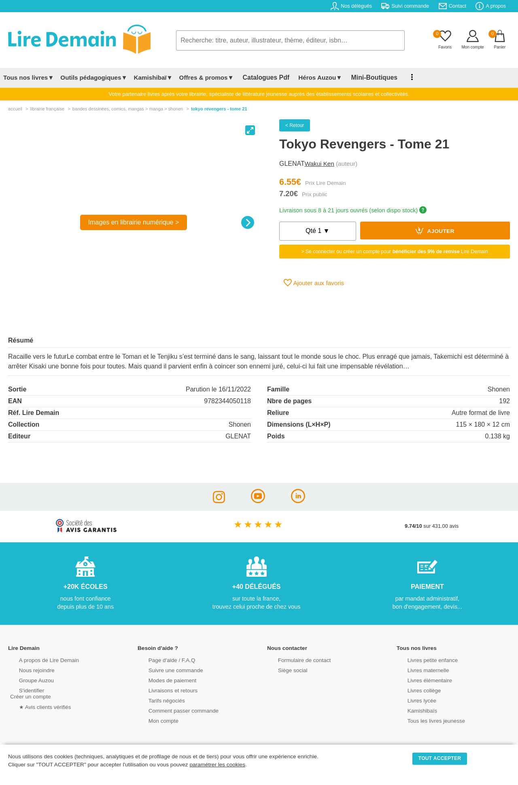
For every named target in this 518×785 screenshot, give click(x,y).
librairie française (47, 108)
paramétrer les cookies (217, 765)
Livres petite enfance (422, 659)
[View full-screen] (250, 130)
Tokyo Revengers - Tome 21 (219, 108)
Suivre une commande (165, 670)
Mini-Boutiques (364, 77)
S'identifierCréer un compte (29, 693)
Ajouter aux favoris (314, 283)
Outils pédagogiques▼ (93, 77)
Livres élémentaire (420, 680)
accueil (15, 108)
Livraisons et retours (163, 690)
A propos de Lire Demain (38, 659)
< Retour (294, 125)
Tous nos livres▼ (28, 77)
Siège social (283, 670)
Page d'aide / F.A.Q (162, 659)
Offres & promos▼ (206, 77)
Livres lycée (412, 700)
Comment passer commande (173, 710)
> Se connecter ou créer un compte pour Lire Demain (394, 251)
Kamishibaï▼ (153, 77)
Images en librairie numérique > (133, 222)
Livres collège (414, 690)
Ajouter (435, 230)
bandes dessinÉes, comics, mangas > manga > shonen (127, 108)
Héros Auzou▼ (313, 77)
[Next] (247, 222)
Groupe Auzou (26, 680)
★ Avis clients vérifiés (35, 706)
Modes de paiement (162, 680)
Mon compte (154, 720)
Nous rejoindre (27, 670)
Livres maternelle (418, 670)
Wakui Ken (319, 163)
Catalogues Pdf (262, 77)
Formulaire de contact (294, 659)
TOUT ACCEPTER (439, 758)
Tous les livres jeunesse (426, 720)
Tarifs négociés (157, 700)
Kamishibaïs (413, 710)
